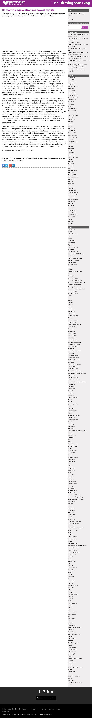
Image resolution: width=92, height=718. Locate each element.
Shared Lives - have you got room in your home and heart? (78, 53)
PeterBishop (72, 570)
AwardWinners (72, 265)
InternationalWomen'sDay (76, 499)
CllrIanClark (71, 329)
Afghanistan (71, 245)
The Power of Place (74, 42)
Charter (70, 318)
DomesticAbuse (73, 419)
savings (70, 607)
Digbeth (70, 413)
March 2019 (71, 188)
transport (70, 645)
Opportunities (72, 554)
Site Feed (71, 19)
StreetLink (71, 629)
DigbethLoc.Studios (74, 415)
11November (71, 229)
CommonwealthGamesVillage (77, 373)
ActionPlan (71, 240)
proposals (71, 576)
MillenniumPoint (73, 537)
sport (69, 616)
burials (70, 300)
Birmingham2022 (73, 278)
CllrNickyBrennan (73, 346)
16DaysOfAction (72, 234)
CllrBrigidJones (72, 326)
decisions (71, 408)
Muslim (70, 541)
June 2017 (71, 221)
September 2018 (73, 199)
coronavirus (71, 386)
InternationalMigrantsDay (75, 497)
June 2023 (71, 102)
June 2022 (71, 124)
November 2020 (73, 157)
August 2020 (71, 159)
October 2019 (72, 175)
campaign (71, 307)
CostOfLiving (71, 388)
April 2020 (71, 168)
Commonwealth (73, 368)
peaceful (70, 565)
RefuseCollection (73, 594)
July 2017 (70, 219)
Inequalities (71, 492)
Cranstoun (71, 395)
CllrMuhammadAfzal (74, 344)
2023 (69, 236)
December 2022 (73, 113)
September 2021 (73, 141)
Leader (70, 506)
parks (69, 559)
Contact (43, 709)
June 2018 (71, 206)
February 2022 (72, 130)
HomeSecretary (73, 483)
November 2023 (73, 97)
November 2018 (73, 195)
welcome (71, 674)
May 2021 (70, 150)
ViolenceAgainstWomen (75, 667)
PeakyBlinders (72, 568)
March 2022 (71, 128)
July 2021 (70, 146)
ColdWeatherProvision (74, 364)
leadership (71, 512)
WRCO (70, 685)
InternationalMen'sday (74, 495)
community (71, 375)
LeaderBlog (71, 510)
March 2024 (71, 91)
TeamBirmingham (73, 643)
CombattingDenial (73, 366)
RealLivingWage (73, 585)
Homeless (71, 479)
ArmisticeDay (72, 262)
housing (70, 486)
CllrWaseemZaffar (73, 357)
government (72, 461)
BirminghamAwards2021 (75, 280)
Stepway (70, 623)
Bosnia (70, 296)
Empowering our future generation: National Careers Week (78, 57)
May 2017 (70, 223)
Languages (65, 709)
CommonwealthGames (75, 371)
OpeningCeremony (74, 552)
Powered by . (9, 712)
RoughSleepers (72, 603)
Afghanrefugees (73, 247)
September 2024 (73, 86)
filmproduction (72, 450)
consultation (71, 384)
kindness (70, 503)
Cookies (51, 709)
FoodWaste (71, 452)
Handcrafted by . (33, 712)
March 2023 (71, 106)
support (70, 640)
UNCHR (70, 656)
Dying (70, 421)
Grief (69, 464)
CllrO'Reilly (71, 349)
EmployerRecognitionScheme (77, 430)
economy (71, 424)
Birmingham (71, 276)
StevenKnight (72, 625)
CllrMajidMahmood (73, 340)
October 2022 (72, 117)
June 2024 (71, 88)
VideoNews (71, 663)
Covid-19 (70, 391)
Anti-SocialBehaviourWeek (76, 253)
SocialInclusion (72, 612)
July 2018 (70, 203)
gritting (70, 466)
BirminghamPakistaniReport (76, 289)
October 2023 (72, 99)
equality (70, 439)
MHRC (70, 532)
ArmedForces (72, 256)
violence (70, 665)
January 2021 (71, 155)
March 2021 (71, 153)
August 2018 (71, 201)
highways (71, 477)
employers (71, 433)
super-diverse (72, 638)
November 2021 (72, 137)
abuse (70, 238)
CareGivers (71, 309)
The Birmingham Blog (71, 3)
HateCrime (71, 470)
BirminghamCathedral (74, 284)
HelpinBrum (71, 475)
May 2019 (70, 186)
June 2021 (71, 148)
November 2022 (73, 115)
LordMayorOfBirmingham (75, 528)
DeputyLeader (72, 410)
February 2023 (72, 108)
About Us (25, 709)
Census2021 (71, 313)
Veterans (70, 660)
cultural (70, 399)
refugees (70, 590)
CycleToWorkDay (73, 404)
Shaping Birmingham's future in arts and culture (78, 45)
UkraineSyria (71, 654)
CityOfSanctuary (73, 320)
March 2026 (71, 77)
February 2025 (72, 82)
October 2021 (72, 139)
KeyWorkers (71, 501)
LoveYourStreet (73, 530)
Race (69, 579)
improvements (72, 490)
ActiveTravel (71, 242)
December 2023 (73, 95)
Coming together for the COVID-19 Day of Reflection (78, 39)
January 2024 (72, 93)
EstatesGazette (72, 444)
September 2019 (73, 177)
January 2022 (72, 133)
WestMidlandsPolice (74, 676)
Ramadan (71, 583)
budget (70, 298)
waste (70, 669)
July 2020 (70, 161)
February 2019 (72, 190)
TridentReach (72, 647)
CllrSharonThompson (74, 351)
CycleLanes (71, 402)
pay (69, 563)
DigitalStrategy (72, 417)
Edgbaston (71, 426)
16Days (70, 231)
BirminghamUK (72, 291)
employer (71, 428)
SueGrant (71, 636)
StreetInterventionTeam (75, 627)
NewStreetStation (73, 550)
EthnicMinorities (72, 446)
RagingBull (71, 581)
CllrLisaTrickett (72, 337)
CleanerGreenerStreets (75, 324)
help (69, 472)
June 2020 (71, 164)
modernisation (72, 539)
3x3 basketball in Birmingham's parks (77, 49)
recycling (71, 587)
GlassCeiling (71, 459)
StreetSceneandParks (74, 634)
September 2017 (73, 214)
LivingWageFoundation (75, 521)
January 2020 (72, 172)
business (70, 302)
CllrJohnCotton (72, 333)
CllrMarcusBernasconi (74, 342)
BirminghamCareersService (76, 282)
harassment (71, 468)
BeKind (70, 269)
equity (70, 441)
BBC (69, 267)
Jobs (57, 709)
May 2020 (71, 166)
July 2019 (70, 181)
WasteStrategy (72, 671)
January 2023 (72, 110)
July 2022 (70, 122)
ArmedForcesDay (73, 260)
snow (69, 609)
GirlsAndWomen (73, 457)
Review (70, 601)
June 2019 (71, 184)
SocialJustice (72, 614)
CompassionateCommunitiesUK (77, 382)
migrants (70, 534)
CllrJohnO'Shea (72, 335)
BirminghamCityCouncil (75, 287)
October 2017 (72, 212)
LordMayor (71, 525)
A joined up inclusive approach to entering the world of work (78, 35)
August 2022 (71, 119)
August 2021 (71, 144)
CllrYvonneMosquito (74, 360)
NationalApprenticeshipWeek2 (77, 545)
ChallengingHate (73, 315)
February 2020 (72, 170)
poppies (70, 574)
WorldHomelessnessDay (75, 682)
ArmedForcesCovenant (75, 258)
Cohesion (71, 362)
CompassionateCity (74, 380)
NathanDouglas (72, 543)
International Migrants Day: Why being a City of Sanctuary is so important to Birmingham (77, 66)
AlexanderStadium (73, 251)
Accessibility (34, 709)
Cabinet (70, 304)
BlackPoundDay (73, 293)
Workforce (71, 680)
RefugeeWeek (72, 592)
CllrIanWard (71, 331)
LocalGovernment (73, 523)
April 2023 (71, 104)
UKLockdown (72, 652)
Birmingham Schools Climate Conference (76, 70)
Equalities (71, 437)
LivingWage (71, 519)
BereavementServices (75, 271)
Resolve (70, 598)
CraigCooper (72, 393)
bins (69, 273)
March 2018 (71, 208)
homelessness (72, 481)
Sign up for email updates (46, 698)
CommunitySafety (73, 377)
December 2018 (73, 192)
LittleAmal (71, 517)
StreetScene (72, 632)
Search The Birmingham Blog (78, 23)
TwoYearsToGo (72, 649)
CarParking (71, 311)
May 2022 (70, 126)
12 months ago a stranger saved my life (28, 10)
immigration (71, 488)
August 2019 (71, 179)
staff (69, 621)
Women (70, 678)
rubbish (70, 605)
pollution (70, 572)
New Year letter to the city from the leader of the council (78, 61)
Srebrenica (71, 618)
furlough (70, 455)
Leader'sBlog (72, 508)
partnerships (71, 561)
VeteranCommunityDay (75, 658)
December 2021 (73, 135)
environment (72, 435)
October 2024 (72, 84)
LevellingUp (71, 514)
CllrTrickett (71, 353)
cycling (70, 406)
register (70, 596)
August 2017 (71, 217)
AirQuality (71, 249)
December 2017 (73, 210)
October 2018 (72, 197)
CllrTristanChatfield (73, 355)
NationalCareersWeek (74, 548)
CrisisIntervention (73, 397)
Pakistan (70, 556)
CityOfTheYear (72, 322)
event (70, 448)
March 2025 (71, 80)
